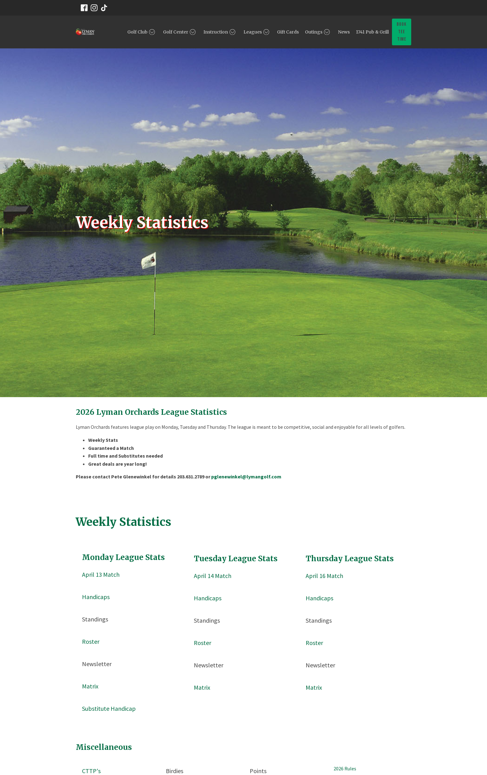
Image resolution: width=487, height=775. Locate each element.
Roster (90, 641)
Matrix (90, 686)
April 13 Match (101, 574)
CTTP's (91, 771)
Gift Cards (288, 32)
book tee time (402, 31)
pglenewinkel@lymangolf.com (246, 476)
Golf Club (142, 32)
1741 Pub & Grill (372, 32)
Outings (318, 32)
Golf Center (180, 32)
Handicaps (96, 597)
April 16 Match (324, 576)
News (344, 32)
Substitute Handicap (109, 708)
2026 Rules (345, 768)
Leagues (257, 32)
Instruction (220, 32)
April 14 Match (212, 576)
